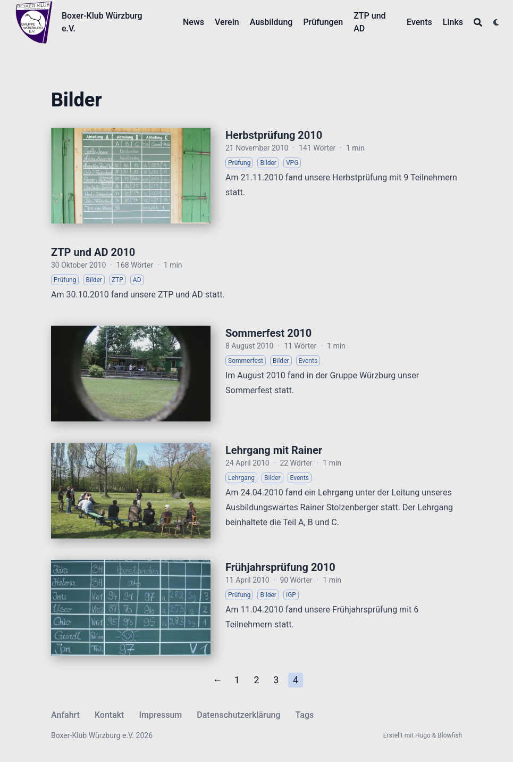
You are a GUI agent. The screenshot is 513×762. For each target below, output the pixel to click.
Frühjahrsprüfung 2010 (280, 567)
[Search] (478, 22)
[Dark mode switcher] (496, 22)
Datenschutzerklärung (238, 715)
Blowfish (450, 735)
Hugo (423, 735)
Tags (305, 715)
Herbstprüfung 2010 (273, 135)
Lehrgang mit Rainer (273, 450)
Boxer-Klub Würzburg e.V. (102, 22)
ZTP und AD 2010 (93, 252)
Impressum (160, 715)
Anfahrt (65, 715)
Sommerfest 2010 (268, 333)
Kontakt (109, 715)
